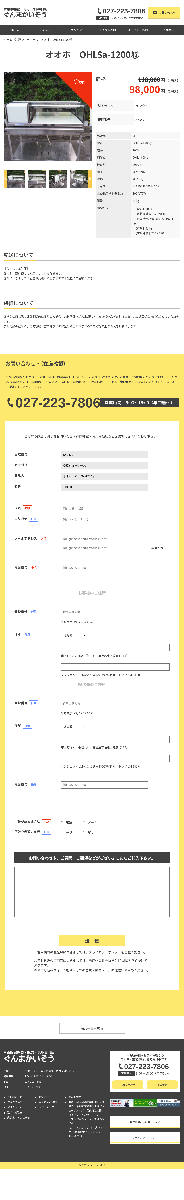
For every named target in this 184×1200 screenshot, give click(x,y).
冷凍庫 (78, 1132)
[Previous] (5, 179)
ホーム (15, 30)
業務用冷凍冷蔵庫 (79, 1102)
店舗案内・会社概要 (18, 1117)
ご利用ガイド (14, 1097)
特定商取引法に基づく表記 (145, 1122)
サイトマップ (46, 1107)
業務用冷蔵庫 (76, 1106)
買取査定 (162, 1084)
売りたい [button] (76, 30)
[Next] (90, 179)
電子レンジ (88, 1132)
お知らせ (44, 1097)
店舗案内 (168, 30)
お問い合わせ (164, 12)
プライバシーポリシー (105, 952)
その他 (78, 1136)
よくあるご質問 (138, 30)
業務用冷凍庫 (96, 1102)
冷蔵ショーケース (86, 1119)
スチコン (84, 1127)
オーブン (95, 1127)
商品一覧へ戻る (92, 1028)
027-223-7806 (120, 11)
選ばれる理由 (107, 30)
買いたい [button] (46, 30)
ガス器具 (74, 1127)
